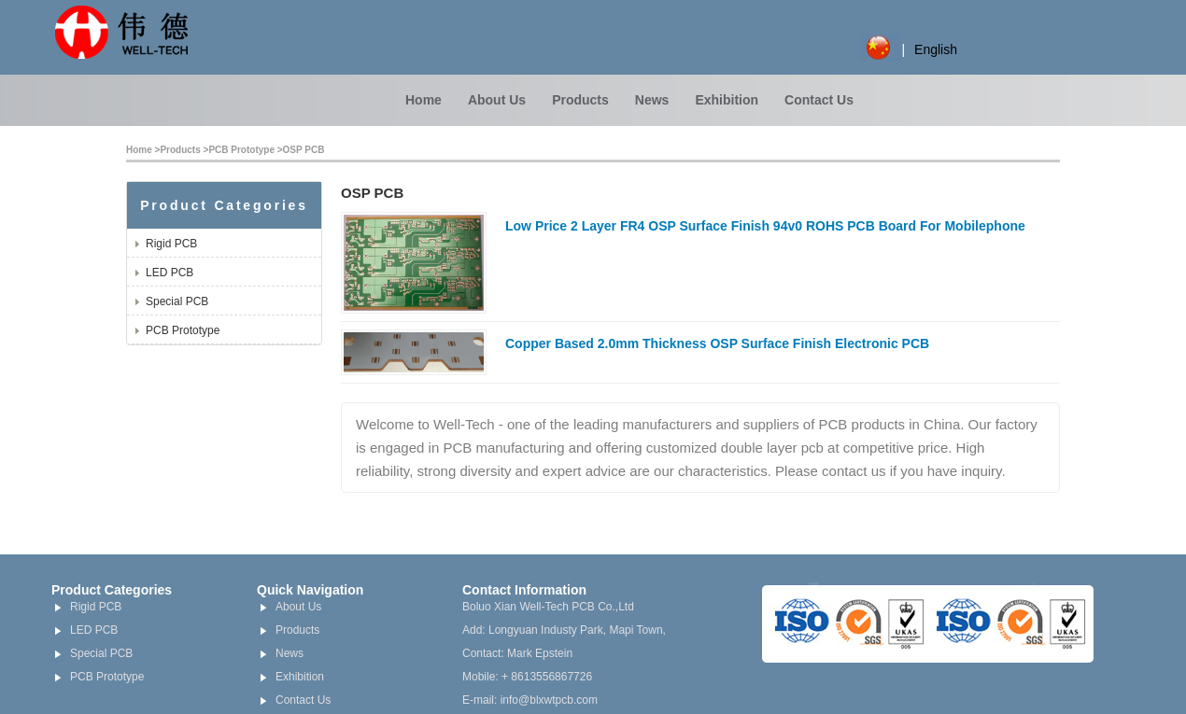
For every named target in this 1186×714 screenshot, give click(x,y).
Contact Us (819, 99)
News (652, 99)
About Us (497, 99)
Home (423, 99)
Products (580, 99)
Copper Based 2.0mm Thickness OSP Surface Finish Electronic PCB (717, 343)
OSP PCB (304, 150)
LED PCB (169, 272)
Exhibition (726, 99)
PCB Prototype (241, 150)
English (935, 49)
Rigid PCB (171, 243)
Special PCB (177, 301)
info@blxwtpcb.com (549, 700)
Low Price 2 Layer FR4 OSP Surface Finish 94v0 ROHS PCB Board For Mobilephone (765, 225)
